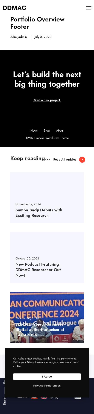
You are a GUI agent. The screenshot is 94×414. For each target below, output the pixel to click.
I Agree (47, 376)
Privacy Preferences (47, 385)
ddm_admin (18, 37)
